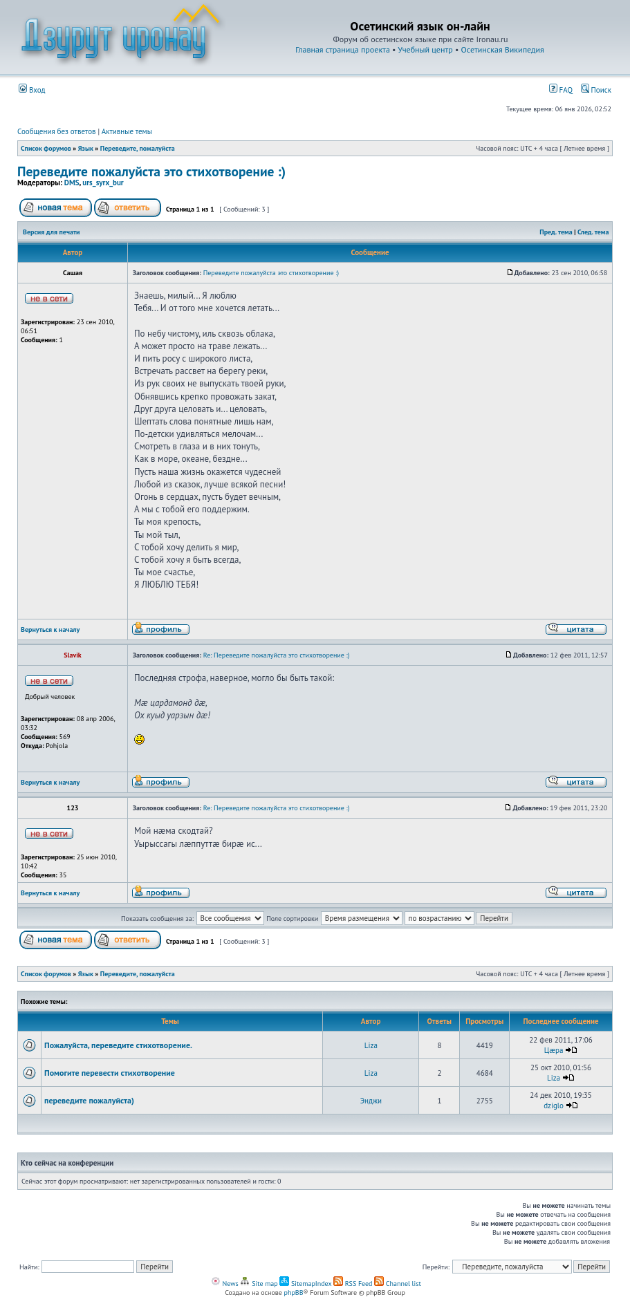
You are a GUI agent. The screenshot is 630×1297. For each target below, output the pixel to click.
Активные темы (127, 131)
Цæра (554, 1050)
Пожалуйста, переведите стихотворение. (118, 1045)
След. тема (593, 231)
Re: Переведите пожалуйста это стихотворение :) (276, 655)
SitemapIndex (305, 1283)
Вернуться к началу (50, 629)
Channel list (397, 1283)
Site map (258, 1283)
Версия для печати (51, 231)
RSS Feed (353, 1283)
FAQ (561, 90)
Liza (371, 1045)
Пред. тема (555, 231)
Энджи (371, 1100)
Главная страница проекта (342, 49)
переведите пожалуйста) (89, 1100)
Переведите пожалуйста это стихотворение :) (151, 171)
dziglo (554, 1105)
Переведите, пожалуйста (137, 148)
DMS (72, 182)
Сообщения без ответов (56, 131)
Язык (85, 148)
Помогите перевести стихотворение (109, 1072)
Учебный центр (425, 49)
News (225, 1283)
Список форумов (46, 148)
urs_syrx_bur (102, 182)
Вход (32, 90)
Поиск (596, 90)
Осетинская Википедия (502, 49)
